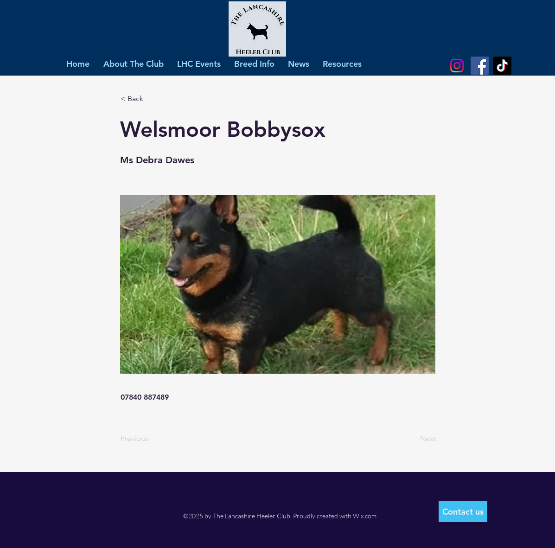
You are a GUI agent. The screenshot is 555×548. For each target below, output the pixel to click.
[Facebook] (480, 66)
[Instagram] (457, 66)
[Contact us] (463, 511)
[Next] (412, 438)
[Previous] (151, 438)
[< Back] (151, 98)
